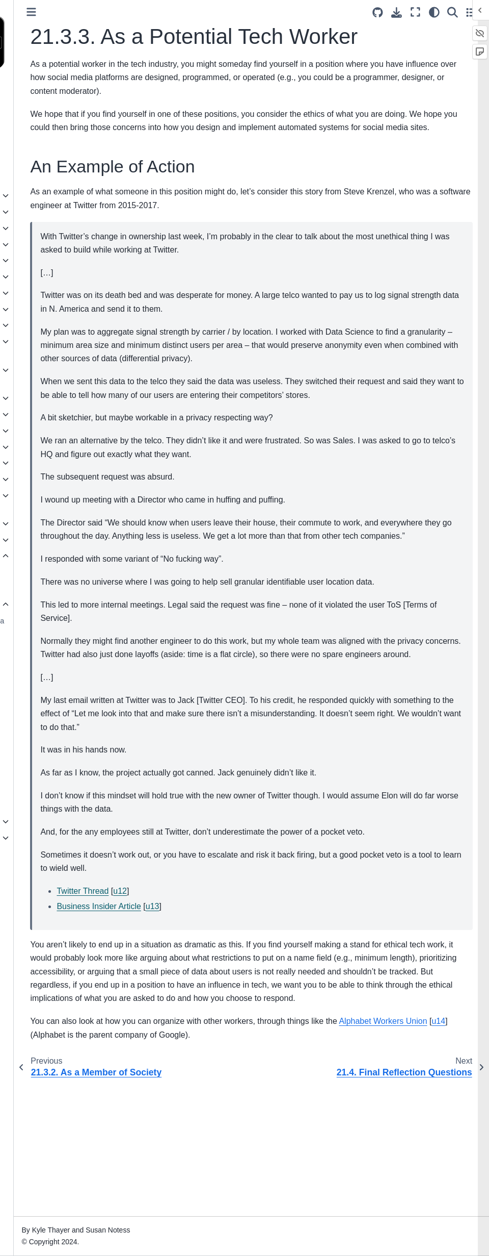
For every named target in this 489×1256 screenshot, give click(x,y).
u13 (260, 1025)
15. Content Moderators (51, 447)
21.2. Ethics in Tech (53, 588)
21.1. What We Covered (60, 572)
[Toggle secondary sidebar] (471, 12)
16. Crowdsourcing (43, 463)
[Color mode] (434, 12)
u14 (238, 1167)
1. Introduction (36, 195)
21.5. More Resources (57, 734)
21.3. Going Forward (56, 604)
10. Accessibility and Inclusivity (46, 347)
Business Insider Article (207, 1025)
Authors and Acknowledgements (45, 130)
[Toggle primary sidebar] (139, 12)
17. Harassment (39, 479)
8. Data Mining (37, 309)
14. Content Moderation (51, 430)
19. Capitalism (36, 523)
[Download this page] (396, 12)
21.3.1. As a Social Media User (71, 627)
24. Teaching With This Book (50, 844)
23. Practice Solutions (48, 821)
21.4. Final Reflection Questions (55, 712)
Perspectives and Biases (53, 153)
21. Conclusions (41, 556)
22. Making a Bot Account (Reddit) (54, 799)
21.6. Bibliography (50, 750)
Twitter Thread (191, 1010)
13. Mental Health (42, 414)
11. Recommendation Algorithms (48, 376)
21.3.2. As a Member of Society (67, 655)
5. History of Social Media (54, 260)
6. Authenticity (36, 276)
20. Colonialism (38, 540)
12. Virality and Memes (50, 398)
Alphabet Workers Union (183, 1167)
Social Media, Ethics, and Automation (54, 102)
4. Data (25, 244)
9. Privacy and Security (50, 325)
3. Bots (24, 228)
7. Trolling (29, 293)
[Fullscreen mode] (415, 12)
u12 (228, 1010)
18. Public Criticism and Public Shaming (51, 501)
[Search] (452, 12)
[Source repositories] (377, 12)
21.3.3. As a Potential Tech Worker (66, 683)
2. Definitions (34, 212)
